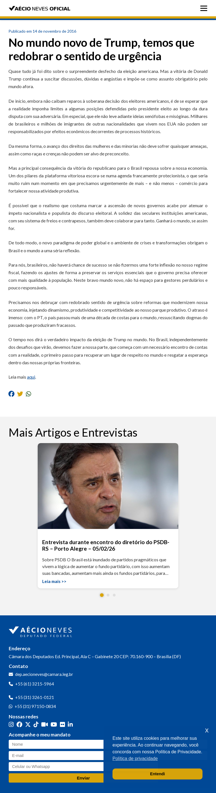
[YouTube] (54, 724)
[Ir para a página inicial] (41, 630)
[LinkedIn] (70, 724)
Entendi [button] (157, 774)
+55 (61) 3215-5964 (34, 683)
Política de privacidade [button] (135, 758)
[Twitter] (28, 724)
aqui (31, 376)
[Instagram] (11, 724)
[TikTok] (36, 724)
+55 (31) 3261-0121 (34, 697)
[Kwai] (44, 724)
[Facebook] (19, 724)
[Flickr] (62, 724)
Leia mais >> (54, 581)
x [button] (207, 730)
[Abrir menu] (205, 8)
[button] (102, 595)
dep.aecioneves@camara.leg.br (44, 674)
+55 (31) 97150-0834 (35, 706)
